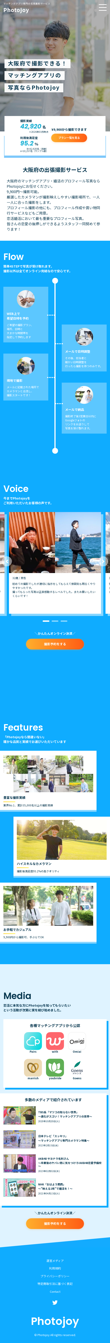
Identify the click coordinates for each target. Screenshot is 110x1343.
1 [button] (46, 621)
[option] (55, 563)
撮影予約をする (55, 644)
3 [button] (64, 621)
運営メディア (55, 1261)
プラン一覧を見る (69, 137)
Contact (55, 1291)
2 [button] (55, 621)
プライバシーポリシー (55, 1276)
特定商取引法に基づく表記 (55, 1284)
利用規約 (55, 1268)
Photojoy (26, 8)
